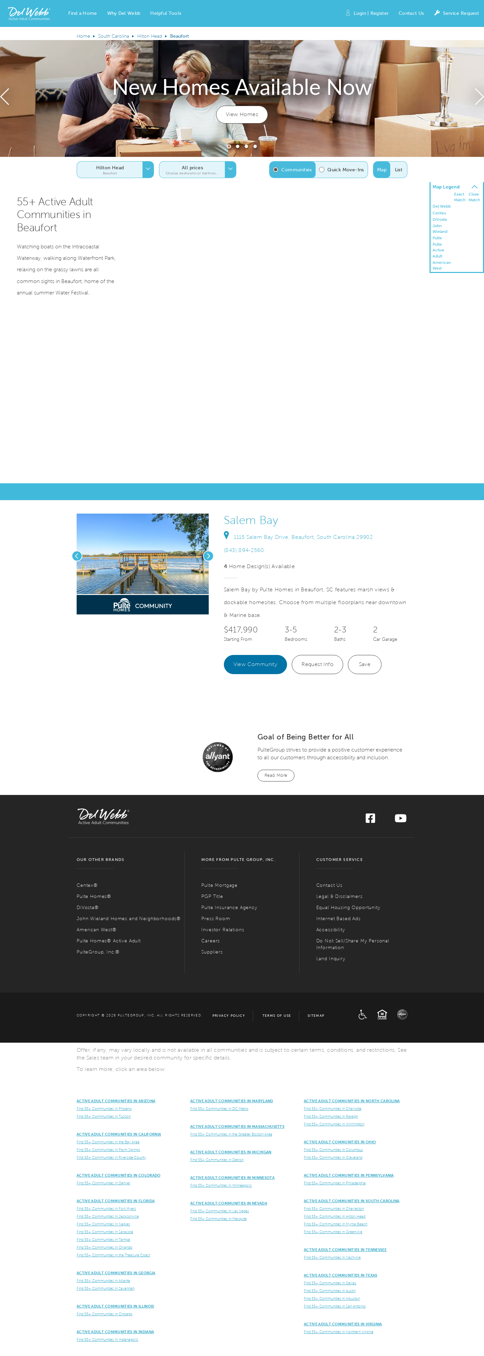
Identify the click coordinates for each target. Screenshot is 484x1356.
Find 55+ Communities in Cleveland (333, 1157)
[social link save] (126, 607)
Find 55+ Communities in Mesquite (218, 1219)
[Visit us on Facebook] (370, 820)
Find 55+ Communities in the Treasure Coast (113, 1255)
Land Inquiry (331, 958)
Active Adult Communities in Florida (116, 1201)
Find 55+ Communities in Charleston (334, 1209)
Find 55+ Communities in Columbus (333, 1150)
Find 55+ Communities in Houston (332, 1298)
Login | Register (367, 13)
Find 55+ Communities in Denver (103, 1183)
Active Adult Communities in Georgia (116, 1273)
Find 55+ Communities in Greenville (333, 1232)
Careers (210, 940)
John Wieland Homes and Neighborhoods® (129, 918)
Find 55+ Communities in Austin (330, 1291)
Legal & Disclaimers (339, 896)
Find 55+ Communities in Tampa (103, 1240)
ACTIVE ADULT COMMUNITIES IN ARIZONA (116, 1101)
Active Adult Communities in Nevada (228, 1203)
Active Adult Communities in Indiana (115, 1332)
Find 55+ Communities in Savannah (105, 1288)
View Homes (242, 114)
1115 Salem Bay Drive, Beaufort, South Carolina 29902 (298, 537)
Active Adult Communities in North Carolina (352, 1101)
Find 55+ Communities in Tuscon (104, 1116)
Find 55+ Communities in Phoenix (104, 1109)
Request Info (317, 664)
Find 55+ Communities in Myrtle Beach (335, 1224)
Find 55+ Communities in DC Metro (219, 1109)
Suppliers (212, 951)
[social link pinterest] (137, 607)
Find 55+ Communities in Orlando (104, 1247)
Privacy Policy (228, 1015)
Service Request (456, 13)
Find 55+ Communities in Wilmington (334, 1124)
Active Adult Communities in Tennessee (345, 1250)
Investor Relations (222, 929)
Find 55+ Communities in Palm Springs (108, 1150)
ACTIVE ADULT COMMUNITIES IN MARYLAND (231, 1101)
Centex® (87, 885)
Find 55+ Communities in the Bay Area (108, 1142)
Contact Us (411, 13)
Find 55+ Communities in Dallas (330, 1283)
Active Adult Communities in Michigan (231, 1152)
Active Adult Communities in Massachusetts (237, 1126)
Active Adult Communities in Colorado (119, 1175)
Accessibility (330, 929)
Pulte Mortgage (219, 885)
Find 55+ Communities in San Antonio (335, 1306)
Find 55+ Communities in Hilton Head (334, 1216)
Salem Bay (251, 520)
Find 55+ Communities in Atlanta (103, 1281)
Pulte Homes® (94, 896)
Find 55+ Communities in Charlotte (332, 1109)
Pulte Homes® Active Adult (109, 940)
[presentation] (4, 98)
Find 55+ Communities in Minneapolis (221, 1185)
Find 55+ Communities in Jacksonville (108, 1216)
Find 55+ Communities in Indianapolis (107, 1339)
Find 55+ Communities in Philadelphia (335, 1183)
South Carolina (113, 36)
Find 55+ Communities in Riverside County (111, 1157)
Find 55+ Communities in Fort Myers (106, 1209)
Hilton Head (149, 36)
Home (83, 36)
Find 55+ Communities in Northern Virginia (338, 1332)
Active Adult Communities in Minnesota (232, 1178)
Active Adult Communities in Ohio (340, 1142)
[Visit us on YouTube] (401, 820)
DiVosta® (88, 907)
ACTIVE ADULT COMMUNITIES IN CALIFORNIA (119, 1134)
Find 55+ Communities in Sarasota (105, 1232)
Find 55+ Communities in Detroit (216, 1160)
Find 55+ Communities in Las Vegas (219, 1211)
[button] (82, 13)
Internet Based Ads (338, 918)
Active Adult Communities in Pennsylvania (349, 1175)
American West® (97, 929)
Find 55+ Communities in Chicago (104, 1314)
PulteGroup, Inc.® (98, 951)
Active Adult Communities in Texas (340, 1275)
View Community (256, 664)
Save (365, 664)
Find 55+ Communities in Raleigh (331, 1116)
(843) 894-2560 (244, 550)
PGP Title (212, 896)
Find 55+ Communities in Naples (103, 1224)
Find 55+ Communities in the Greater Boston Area (231, 1134)
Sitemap (316, 1015)
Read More (276, 775)
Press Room (215, 918)
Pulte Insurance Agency (229, 907)
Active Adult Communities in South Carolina (351, 1201)
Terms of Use (277, 1015)
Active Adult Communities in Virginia (343, 1324)
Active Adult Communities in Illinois (115, 1306)
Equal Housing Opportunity (348, 907)
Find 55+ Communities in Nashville (332, 1257)
